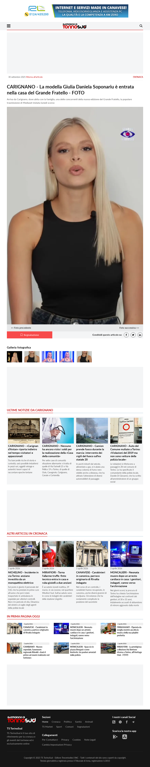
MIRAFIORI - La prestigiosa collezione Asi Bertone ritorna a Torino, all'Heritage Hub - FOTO (129, 651)
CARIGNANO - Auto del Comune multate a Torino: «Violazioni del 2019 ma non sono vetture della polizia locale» (125, 452)
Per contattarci (50, 739)
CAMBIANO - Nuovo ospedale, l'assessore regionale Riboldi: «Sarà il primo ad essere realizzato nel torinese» (36, 652)
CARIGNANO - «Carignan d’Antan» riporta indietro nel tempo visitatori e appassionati (23, 451)
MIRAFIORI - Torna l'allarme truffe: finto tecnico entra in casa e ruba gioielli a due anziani (56, 577)
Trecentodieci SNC (70, 757)
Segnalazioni (83, 726)
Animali (89, 721)
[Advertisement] (75, 52)
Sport (59, 726)
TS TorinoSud (47, 757)
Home (45, 721)
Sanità (78, 721)
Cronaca (138, 77)
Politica (68, 721)
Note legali (90, 739)
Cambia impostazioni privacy (57, 744)
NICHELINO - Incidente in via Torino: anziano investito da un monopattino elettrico (23, 577)
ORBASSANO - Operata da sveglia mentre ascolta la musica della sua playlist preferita (129, 631)
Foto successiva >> (129, 328)
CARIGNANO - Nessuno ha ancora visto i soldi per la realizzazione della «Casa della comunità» (57, 451)
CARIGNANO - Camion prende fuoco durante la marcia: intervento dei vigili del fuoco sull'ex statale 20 (90, 452)
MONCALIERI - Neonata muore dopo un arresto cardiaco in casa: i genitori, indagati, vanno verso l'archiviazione (125, 579)
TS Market (47, 726)
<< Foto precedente (21, 328)
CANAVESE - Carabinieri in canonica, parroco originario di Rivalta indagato (90, 577)
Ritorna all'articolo (34, 77)
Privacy (65, 739)
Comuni (69, 726)
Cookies (77, 739)
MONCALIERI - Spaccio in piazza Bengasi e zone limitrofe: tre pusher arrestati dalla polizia (83, 651)
